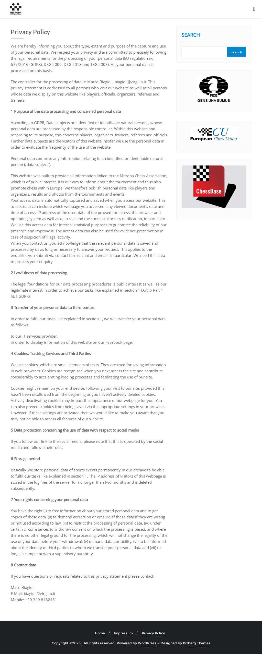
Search (191, 37)
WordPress (147, 643)
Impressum (123, 633)
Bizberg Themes (196, 643)
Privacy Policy (153, 633)
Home (100, 633)
